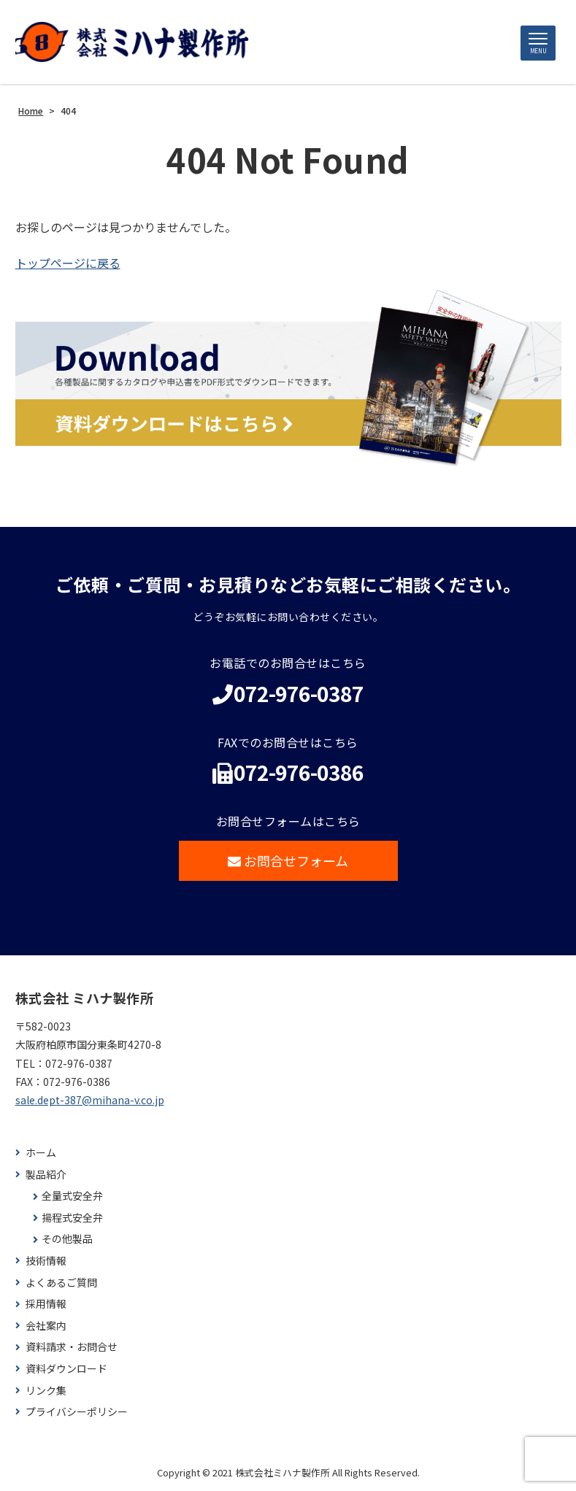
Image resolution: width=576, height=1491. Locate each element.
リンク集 (46, 1391)
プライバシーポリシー (77, 1412)
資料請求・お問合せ (72, 1347)
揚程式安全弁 (72, 1218)
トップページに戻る (67, 262)
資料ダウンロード (66, 1369)
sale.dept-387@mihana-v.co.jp (89, 1100)
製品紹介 (46, 1175)
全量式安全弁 (72, 1196)
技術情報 (46, 1261)
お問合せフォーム (288, 860)
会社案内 (46, 1326)
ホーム (41, 1153)
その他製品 (67, 1239)
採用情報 (46, 1304)
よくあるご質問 (61, 1283)
